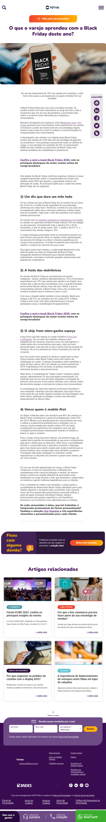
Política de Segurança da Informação (88, 801)
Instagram (81, 785)
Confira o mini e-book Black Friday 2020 (44, 160)
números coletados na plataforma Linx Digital (60, 219)
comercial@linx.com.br (28, 763)
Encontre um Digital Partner (77, 764)
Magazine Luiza (68, 122)
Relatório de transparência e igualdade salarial (78, 771)
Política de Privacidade (61, 795)
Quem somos (76, 753)
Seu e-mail (39, 727)
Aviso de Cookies (29, 802)
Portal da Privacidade (7, 801)
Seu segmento (66, 727)
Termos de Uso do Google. (84, 795)
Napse (73, 757)
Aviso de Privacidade (69, 736)
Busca (4, 7)
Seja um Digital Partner (55, 758)
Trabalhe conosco (56, 763)
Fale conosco (54, 753)
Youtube (87, 785)
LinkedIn (76, 785)
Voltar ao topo (53, 715)
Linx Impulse (51, 511)
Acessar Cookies (46, 802)
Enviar (90, 728)
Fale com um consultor (55, 18)
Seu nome (15, 727)
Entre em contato (86, 542)
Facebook (71, 785)
